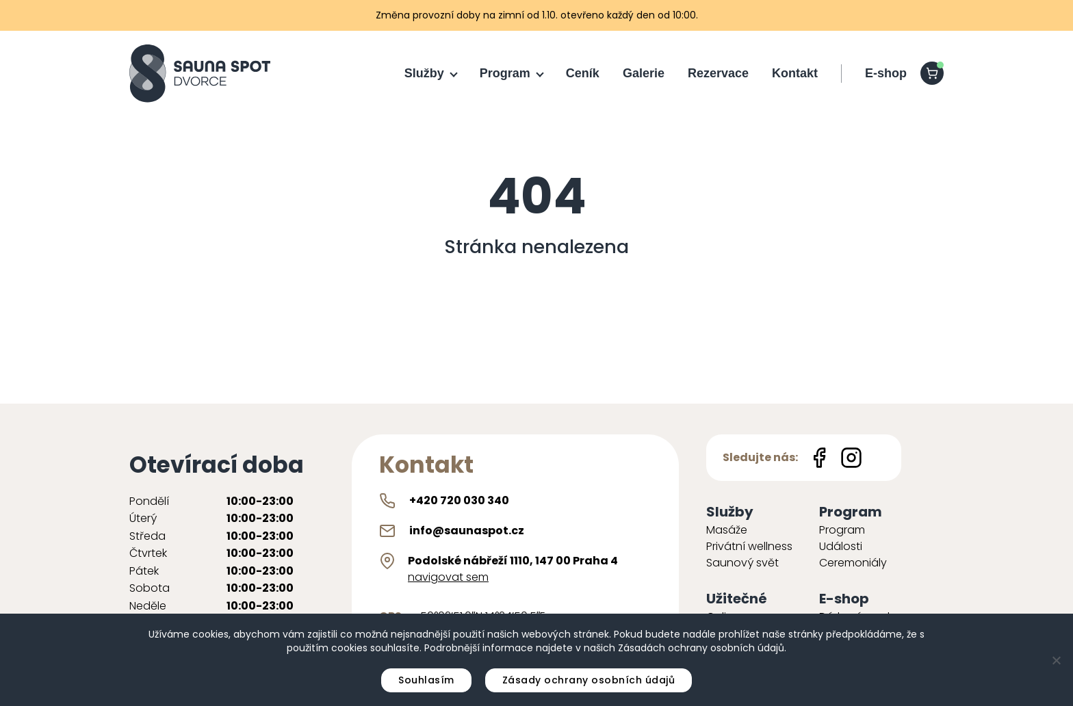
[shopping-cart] (932, 73)
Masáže (726, 530)
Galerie (643, 73)
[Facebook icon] (819, 458)
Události (840, 546)
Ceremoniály (853, 563)
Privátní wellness (749, 546)
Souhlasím (426, 680)
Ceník (582, 73)
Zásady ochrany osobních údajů (588, 680)
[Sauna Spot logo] (199, 73)
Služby (424, 73)
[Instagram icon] (851, 458)
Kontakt (795, 73)
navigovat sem (448, 577)
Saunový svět (742, 563)
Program (505, 73)
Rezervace (718, 73)
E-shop (886, 73)
